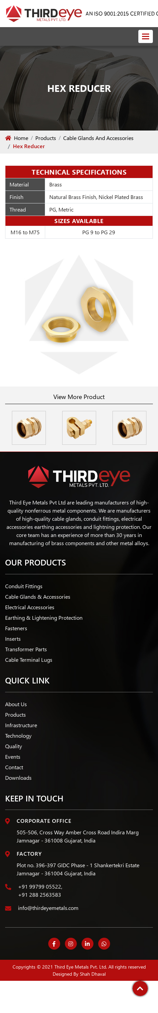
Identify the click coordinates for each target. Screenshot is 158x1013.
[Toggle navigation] (145, 36)
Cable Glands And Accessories (98, 137)
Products (45, 137)
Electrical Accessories (29, 607)
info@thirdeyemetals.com (48, 907)
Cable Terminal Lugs (28, 659)
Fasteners (16, 628)
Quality (13, 746)
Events (12, 756)
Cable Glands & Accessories (37, 596)
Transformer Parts (26, 649)
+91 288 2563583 (39, 894)
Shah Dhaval (93, 974)
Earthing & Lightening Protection (44, 617)
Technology (18, 735)
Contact (14, 767)
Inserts (13, 638)
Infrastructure (21, 725)
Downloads (18, 777)
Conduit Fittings (23, 586)
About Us (16, 704)
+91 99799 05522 (39, 886)
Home (16, 137)
